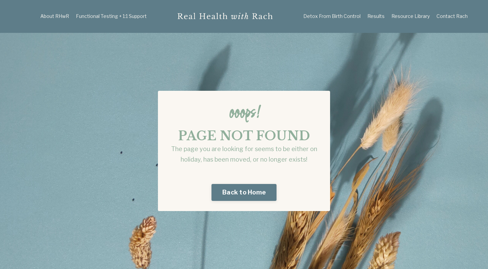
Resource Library (410, 16)
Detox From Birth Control (332, 16)
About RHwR (54, 16)
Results (376, 16)
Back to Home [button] (244, 192)
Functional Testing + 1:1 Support (111, 16)
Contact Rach (452, 16)
